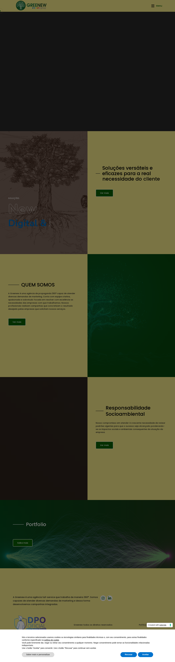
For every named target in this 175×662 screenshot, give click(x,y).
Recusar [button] (128, 654)
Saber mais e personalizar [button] (38, 654)
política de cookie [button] (51, 640)
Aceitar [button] (145, 654)
